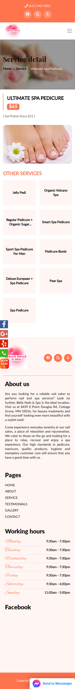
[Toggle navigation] (69, 30)
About (10, 491)
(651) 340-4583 (37, 6)
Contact (12, 516)
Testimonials (16, 504)
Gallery (12, 510)
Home (7, 68)
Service (21, 68)
